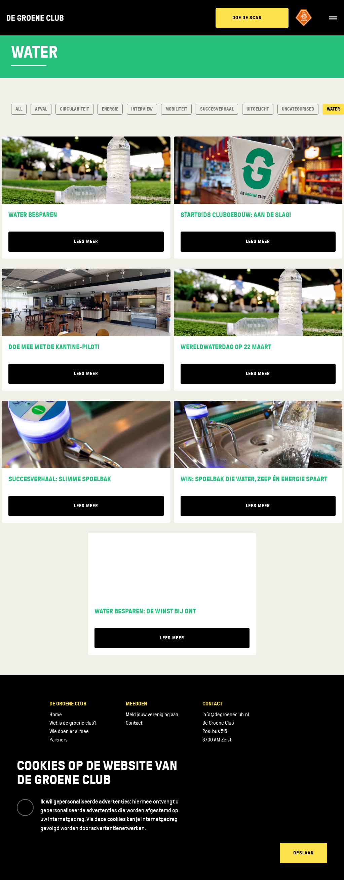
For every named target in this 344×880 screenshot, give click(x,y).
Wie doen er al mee (69, 731)
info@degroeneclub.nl (225, 714)
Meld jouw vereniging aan (152, 714)
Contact (134, 723)
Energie (110, 109)
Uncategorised (298, 109)
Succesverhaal (217, 109)
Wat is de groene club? (72, 723)
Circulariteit (74, 109)
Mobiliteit (176, 109)
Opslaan (303, 852)
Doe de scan (247, 17)
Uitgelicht (257, 109)
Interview (142, 109)
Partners (58, 739)
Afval (41, 109)
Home (55, 714)
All (18, 109)
